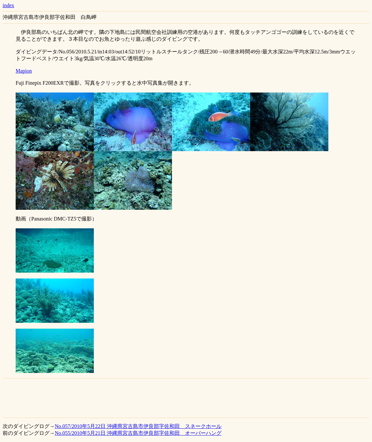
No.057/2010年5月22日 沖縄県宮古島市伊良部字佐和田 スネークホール (138, 426)
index (8, 5)
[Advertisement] (186, 398)
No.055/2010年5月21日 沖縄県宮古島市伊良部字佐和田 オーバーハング (138, 433)
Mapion (24, 71)
